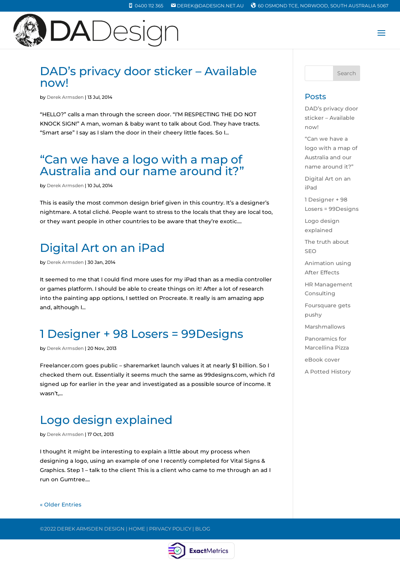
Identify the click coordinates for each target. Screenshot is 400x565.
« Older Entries (60, 504)
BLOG (202, 528)
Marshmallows (325, 326)
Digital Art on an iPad (102, 248)
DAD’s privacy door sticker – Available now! (148, 77)
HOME (137, 528)
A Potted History (328, 371)
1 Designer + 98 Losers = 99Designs (141, 334)
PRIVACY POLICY (170, 528)
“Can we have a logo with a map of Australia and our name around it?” (142, 165)
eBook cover (322, 359)
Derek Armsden (65, 97)
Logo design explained (106, 420)
